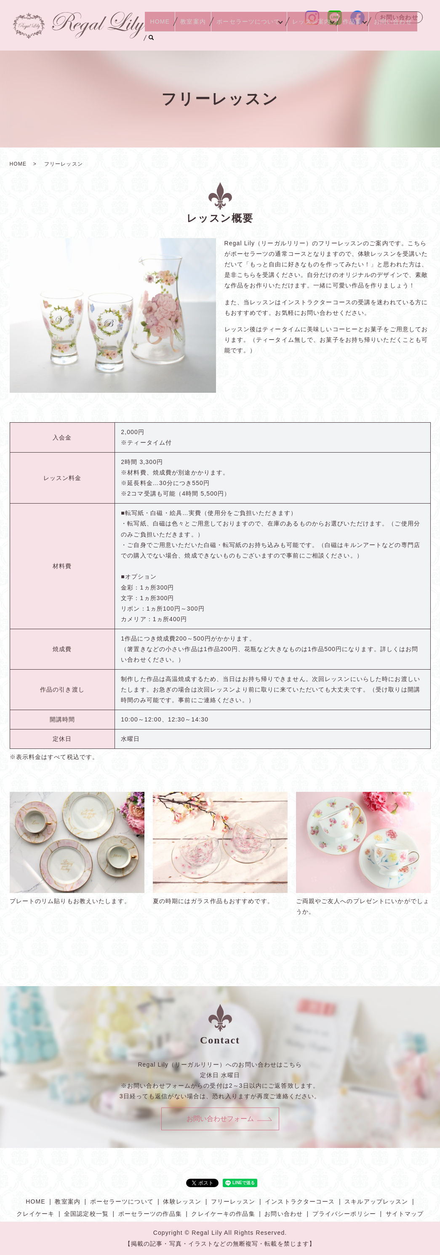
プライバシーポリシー (344, 1213)
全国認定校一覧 (86, 1213)
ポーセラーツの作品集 (150, 1213)
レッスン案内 (312, 37)
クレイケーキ (35, 1213)
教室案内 (199, 37)
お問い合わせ (399, 17)
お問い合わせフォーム (220, 1118)
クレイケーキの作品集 (223, 1213)
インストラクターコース (300, 1201)
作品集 (351, 37)
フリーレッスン (233, 1201)
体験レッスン (182, 1201)
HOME (171, 37)
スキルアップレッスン (376, 1201)
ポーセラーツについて (249, 37)
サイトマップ (405, 1213)
